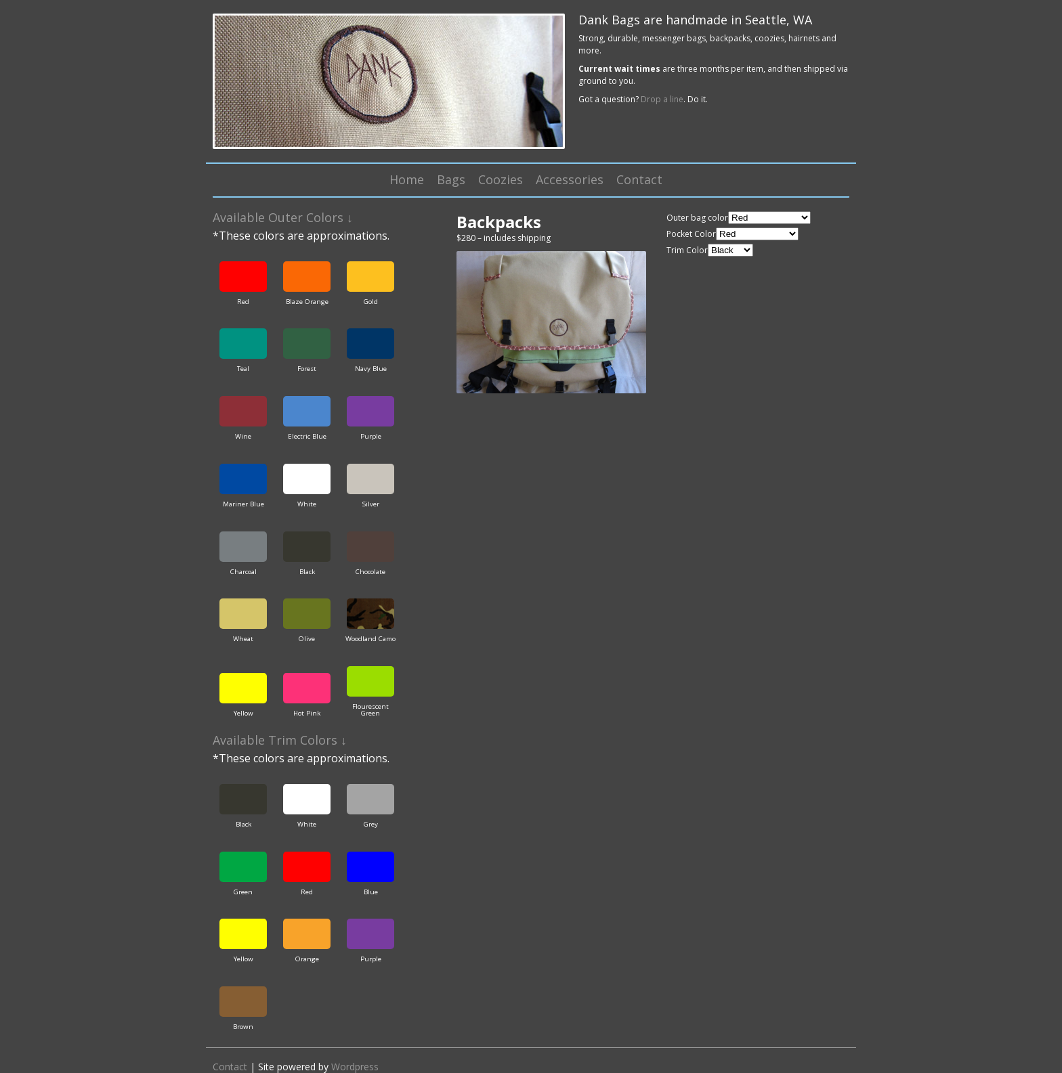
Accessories (569, 179)
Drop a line (662, 99)
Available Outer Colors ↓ (283, 217)
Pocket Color (691, 234)
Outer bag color (697, 217)
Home (406, 179)
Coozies (500, 179)
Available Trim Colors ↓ (280, 740)
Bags (451, 179)
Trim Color (687, 250)
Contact (639, 179)
